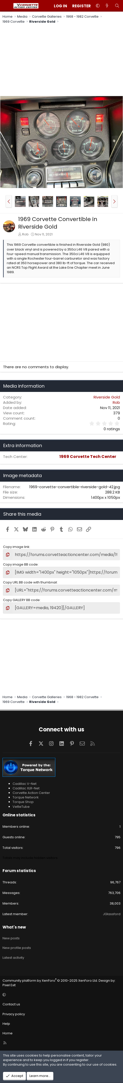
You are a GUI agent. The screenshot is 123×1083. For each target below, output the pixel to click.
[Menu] (6, 6)
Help (6, 1023)
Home (8, 1033)
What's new (14, 927)
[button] (97, 6)
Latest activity (13, 957)
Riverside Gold (107, 397)
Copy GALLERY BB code (21, 600)
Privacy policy (14, 1014)
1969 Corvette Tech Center (87, 456)
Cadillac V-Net (24, 783)
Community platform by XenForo (50, 980)
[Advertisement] (61, 60)
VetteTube (21, 806)
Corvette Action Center (31, 792)
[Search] (117, 6)
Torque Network (26, 797)
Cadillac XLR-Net (26, 788)
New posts (11, 938)
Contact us (11, 1004)
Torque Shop (23, 801)
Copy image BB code (20, 564)
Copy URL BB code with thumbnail (30, 582)
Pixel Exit (9, 985)
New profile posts (17, 947)
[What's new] (107, 6)
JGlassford (111, 914)
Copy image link (16, 546)
